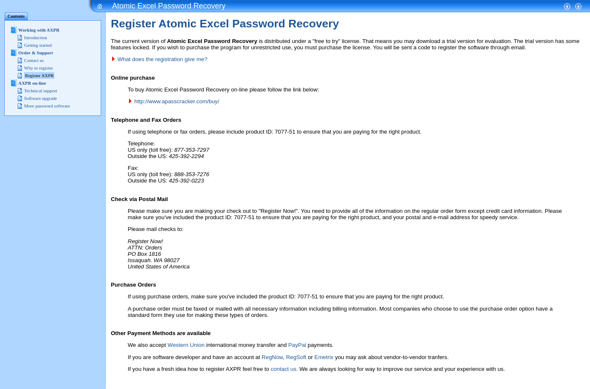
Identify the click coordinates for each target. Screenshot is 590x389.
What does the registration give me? (162, 59)
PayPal (297, 345)
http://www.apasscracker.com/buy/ (176, 101)
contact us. (284, 369)
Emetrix (323, 357)
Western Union (186, 345)
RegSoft (296, 357)
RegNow (272, 357)
